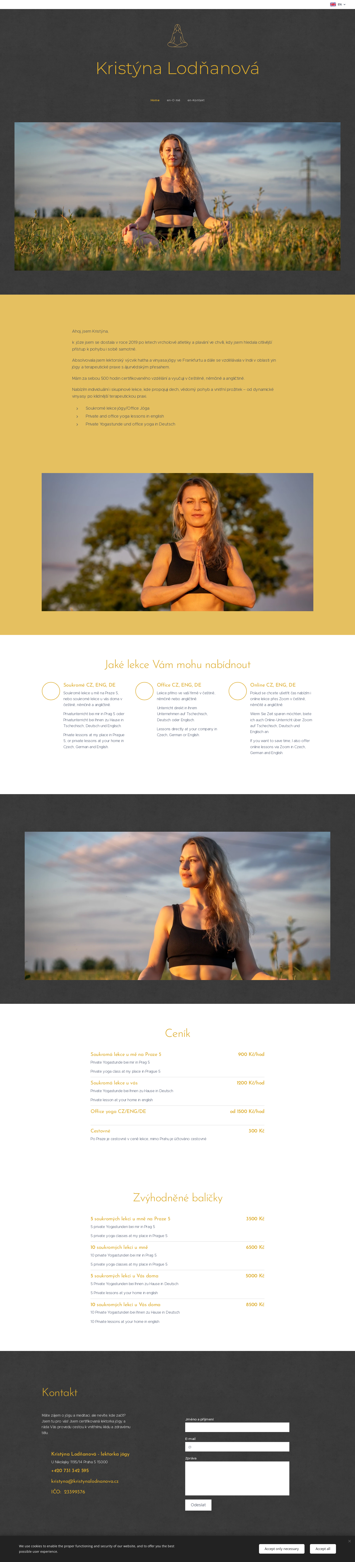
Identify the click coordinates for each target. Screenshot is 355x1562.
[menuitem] (157, 100)
